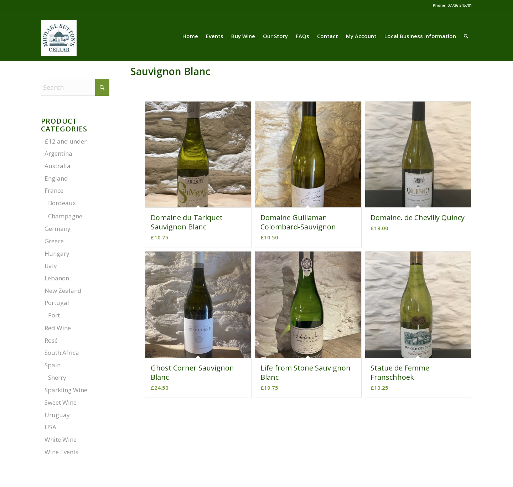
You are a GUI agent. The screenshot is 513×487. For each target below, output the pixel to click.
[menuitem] (190, 36)
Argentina (58, 153)
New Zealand (63, 290)
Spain (53, 365)
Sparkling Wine (66, 390)
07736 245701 (459, 5)
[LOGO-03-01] (59, 45)
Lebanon (57, 278)
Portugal (57, 303)
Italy (51, 265)
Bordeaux (62, 203)
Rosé (51, 340)
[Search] (466, 36)
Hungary (57, 253)
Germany (58, 228)
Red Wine (58, 328)
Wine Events (61, 452)
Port (54, 315)
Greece (54, 241)
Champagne (65, 216)
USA (50, 427)
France (54, 190)
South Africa (62, 352)
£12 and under (66, 141)
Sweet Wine (61, 402)
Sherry (57, 377)
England (56, 178)
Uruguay (57, 415)
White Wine (61, 439)
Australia (58, 166)
